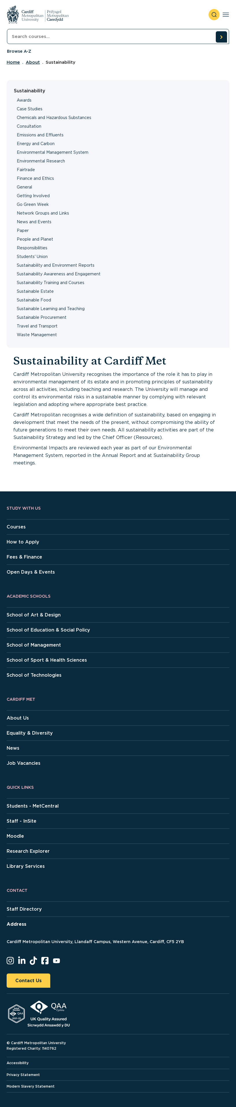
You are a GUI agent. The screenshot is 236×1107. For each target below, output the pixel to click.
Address (16, 924)
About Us (18, 718)
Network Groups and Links (43, 213)
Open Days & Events (31, 572)
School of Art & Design (34, 615)
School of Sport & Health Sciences (47, 660)
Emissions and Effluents (40, 135)
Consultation (29, 126)
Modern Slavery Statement (31, 1086)
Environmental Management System (52, 152)
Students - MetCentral (33, 806)
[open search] (214, 14)
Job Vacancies (23, 763)
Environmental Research (41, 161)
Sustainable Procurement (41, 317)
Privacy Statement (23, 1075)
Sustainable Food (34, 300)
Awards (24, 100)
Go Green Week (33, 204)
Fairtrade (26, 169)
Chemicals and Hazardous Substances (54, 117)
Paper (23, 230)
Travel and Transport (37, 326)
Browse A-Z (19, 51)
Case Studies (29, 109)
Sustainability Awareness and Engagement (59, 274)
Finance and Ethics (35, 178)
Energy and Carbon (36, 143)
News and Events (34, 221)
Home (13, 62)
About (33, 62)
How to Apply (23, 542)
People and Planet (35, 239)
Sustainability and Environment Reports (55, 265)
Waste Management (37, 334)
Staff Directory (24, 909)
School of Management (34, 645)
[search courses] (221, 36)
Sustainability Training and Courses (50, 282)
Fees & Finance (24, 557)
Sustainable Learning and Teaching (51, 308)
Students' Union (32, 256)
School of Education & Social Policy (48, 630)
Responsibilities (32, 248)
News (13, 748)
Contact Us (28, 980)
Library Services (26, 866)
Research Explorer (28, 851)
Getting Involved (33, 195)
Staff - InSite (21, 821)
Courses (16, 527)
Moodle (15, 836)
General (24, 187)
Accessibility (18, 1063)
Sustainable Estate (35, 291)
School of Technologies (34, 675)
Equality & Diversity (30, 733)
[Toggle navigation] (225, 14)
